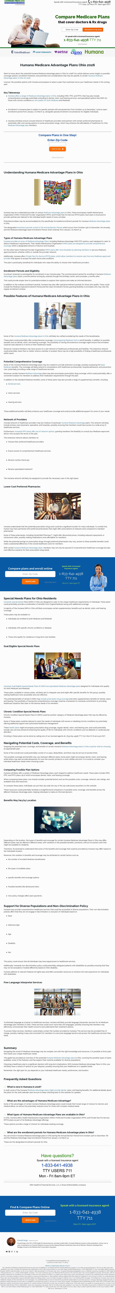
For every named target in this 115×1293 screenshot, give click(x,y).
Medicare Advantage (33, 373)
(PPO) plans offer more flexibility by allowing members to (68, 250)
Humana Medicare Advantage (73, 423)
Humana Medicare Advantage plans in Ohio (31, 336)
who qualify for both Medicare (46, 100)
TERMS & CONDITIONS (52, 1266)
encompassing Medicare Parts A (66, 340)
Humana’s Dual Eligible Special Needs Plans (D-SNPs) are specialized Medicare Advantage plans (42, 686)
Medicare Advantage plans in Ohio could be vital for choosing (86, 747)
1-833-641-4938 (99, 1)
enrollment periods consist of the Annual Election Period (39, 228)
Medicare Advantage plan (18, 125)
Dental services (14, 384)
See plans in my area (93, 30)
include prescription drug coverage (55, 699)
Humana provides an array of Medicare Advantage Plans (26, 241)
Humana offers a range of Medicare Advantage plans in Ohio (32, 96)
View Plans (57, 149)
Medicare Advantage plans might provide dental (46, 1090)
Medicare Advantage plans (54, 213)
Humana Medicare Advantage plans (28, 548)
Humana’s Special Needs (13, 602)
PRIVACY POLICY (65, 1266)
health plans (14, 728)
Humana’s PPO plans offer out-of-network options (34, 431)
